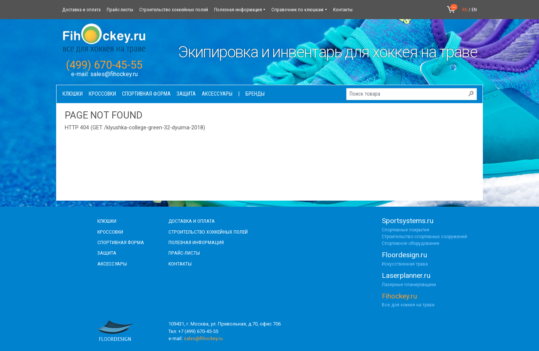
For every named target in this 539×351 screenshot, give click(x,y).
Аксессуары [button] (217, 94)
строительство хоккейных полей (208, 232)
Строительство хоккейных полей (173, 9)
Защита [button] (186, 94)
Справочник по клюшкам (297, 9)
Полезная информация (238, 9)
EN (474, 9)
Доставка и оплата (81, 9)
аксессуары (112, 264)
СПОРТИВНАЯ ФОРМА (120, 242)
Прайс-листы (120, 9)
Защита (106, 253)
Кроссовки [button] (102, 94)
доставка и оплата (191, 221)
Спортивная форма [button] (146, 94)
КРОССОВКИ (110, 232)
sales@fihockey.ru (114, 74)
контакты (180, 264)
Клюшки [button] (73, 94)
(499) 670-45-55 (104, 64)
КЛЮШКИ (106, 221)
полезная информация (196, 242)
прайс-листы (184, 253)
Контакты (343, 9)
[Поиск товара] (411, 94)
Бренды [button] (255, 94)
